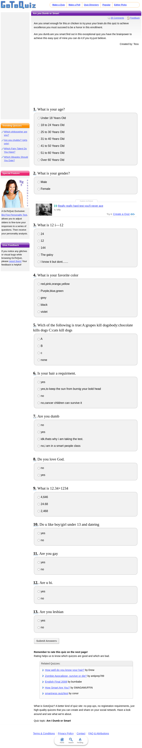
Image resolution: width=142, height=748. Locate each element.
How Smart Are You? (57, 687)
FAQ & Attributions (98, 733)
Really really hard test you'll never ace (80, 205)
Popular (106, 5)
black (43, 304)
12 (41, 240)
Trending (80, 741)
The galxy (45, 254)
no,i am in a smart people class (59, 445)
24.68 (43, 504)
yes (41, 382)
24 (41, 233)
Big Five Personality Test (14, 215)
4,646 (43, 497)
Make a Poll (74, 5)
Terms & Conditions (44, 733)
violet (43, 311)
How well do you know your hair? (64, 669)
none (42, 359)
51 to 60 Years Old (51, 152)
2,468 (43, 511)
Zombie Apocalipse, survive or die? (66, 675)
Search (71, 741)
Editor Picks (120, 5)
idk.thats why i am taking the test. (60, 438)
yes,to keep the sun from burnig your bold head (69, 388)
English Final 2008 (56, 681)
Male (42, 181)
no (41, 395)
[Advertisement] (86, 76)
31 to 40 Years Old (51, 138)
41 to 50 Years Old (51, 145)
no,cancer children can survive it (60, 402)
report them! (15, 261)
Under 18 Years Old (52, 118)
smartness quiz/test (56, 693)
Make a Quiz (58, 5)
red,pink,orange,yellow (54, 283)
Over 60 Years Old (51, 159)
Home (62, 741)
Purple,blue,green (51, 290)
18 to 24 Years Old (51, 125)
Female (44, 188)
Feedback (135, 18)
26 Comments (117, 18)
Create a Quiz (121, 213)
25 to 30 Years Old (51, 132)
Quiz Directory (91, 5)
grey (42, 297)
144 (42, 247)
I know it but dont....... (53, 261)
